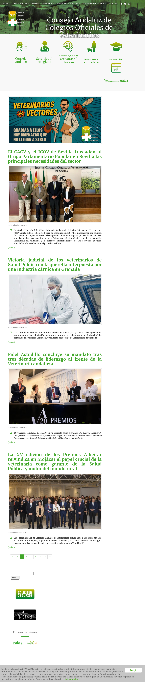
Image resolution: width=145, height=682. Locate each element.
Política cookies (70, 679)
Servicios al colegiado (43, 4)
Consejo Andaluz (20, 4)
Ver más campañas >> (107, 597)
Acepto (38, 606)
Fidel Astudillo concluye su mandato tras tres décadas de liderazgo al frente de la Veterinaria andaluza (55, 340)
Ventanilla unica (117, 664)
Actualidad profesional (68, 4)
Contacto (113, 4)
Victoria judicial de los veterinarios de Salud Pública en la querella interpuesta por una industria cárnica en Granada (55, 245)
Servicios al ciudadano (94, 4)
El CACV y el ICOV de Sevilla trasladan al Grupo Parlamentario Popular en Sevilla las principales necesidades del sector (55, 137)
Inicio (5, 4)
